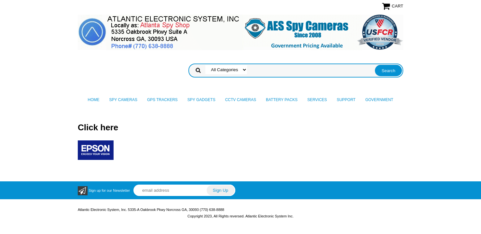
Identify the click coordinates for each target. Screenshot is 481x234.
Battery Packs (281, 100)
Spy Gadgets (201, 100)
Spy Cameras (123, 100)
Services (317, 100)
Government (379, 100)
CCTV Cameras (240, 100)
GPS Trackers (162, 100)
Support (346, 100)
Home (94, 100)
